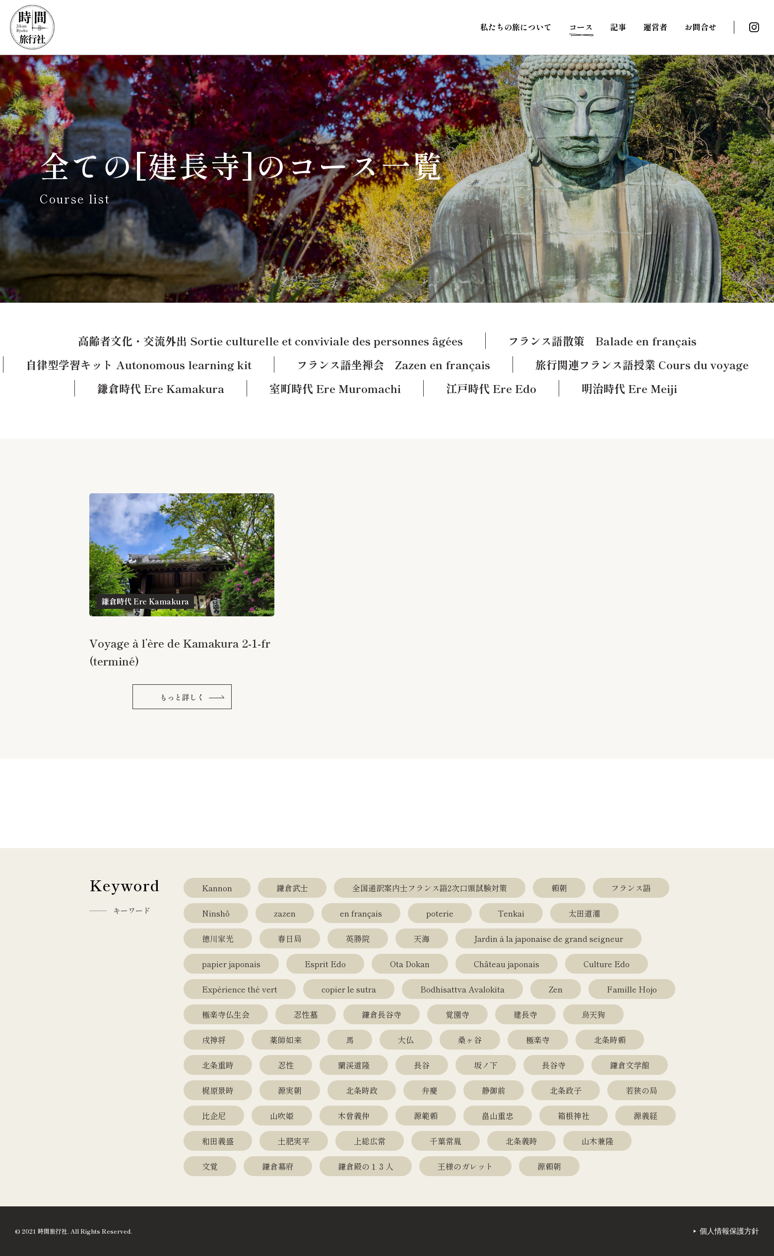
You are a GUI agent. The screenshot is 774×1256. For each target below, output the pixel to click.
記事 (618, 27)
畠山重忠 (498, 1116)
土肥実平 (294, 1141)
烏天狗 (593, 1014)
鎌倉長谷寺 (381, 1014)
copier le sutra (349, 989)
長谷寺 (554, 1065)
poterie (439, 913)
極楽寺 (538, 1040)
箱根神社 (573, 1116)
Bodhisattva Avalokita (462, 989)
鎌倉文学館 (629, 1065)
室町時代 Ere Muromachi (335, 388)
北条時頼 (610, 1040)
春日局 (290, 938)
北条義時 (521, 1141)
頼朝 (559, 888)
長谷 (422, 1065)
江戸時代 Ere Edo (491, 388)
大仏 (406, 1040)
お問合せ (700, 27)
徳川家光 (218, 938)
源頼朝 (549, 1166)
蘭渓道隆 (354, 1065)
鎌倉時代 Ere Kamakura (160, 388)
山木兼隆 (597, 1141)
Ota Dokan (410, 964)
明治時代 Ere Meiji (629, 388)
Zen (556, 989)
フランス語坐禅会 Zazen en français (393, 364)
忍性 (286, 1065)
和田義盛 (218, 1141)
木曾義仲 (354, 1116)
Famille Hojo (632, 989)
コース (581, 27)
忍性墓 (306, 1014)
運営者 (655, 27)
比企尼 (214, 1116)
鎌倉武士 (292, 888)
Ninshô (216, 913)
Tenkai (511, 913)
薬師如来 (286, 1040)
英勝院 (358, 938)
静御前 (494, 1090)
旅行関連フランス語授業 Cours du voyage (642, 364)
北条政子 (565, 1090)
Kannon (217, 888)
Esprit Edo (325, 964)
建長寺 (525, 1014)
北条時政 (362, 1090)
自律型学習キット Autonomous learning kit (139, 364)
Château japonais (506, 964)
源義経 (645, 1116)
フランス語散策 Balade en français (602, 340)
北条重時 (218, 1065)
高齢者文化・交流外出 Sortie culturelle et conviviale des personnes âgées (270, 340)
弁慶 (430, 1090)
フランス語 (631, 888)
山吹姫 (282, 1116)
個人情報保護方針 (729, 1231)
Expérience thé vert (239, 989)
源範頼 (426, 1116)
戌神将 (214, 1040)
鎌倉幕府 (278, 1166)
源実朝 (290, 1090)
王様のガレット (465, 1166)
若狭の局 (641, 1090)
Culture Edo (606, 964)
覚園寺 (457, 1014)
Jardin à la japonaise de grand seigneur (548, 938)
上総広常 (370, 1141)
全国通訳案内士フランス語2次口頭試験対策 (429, 888)
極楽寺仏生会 (226, 1014)
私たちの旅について (516, 27)
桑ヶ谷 (470, 1040)
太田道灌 (584, 913)
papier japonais (231, 964)
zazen (285, 913)
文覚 (210, 1166)
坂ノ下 (486, 1065)
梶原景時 (218, 1090)
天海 (422, 938)
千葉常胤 (445, 1141)
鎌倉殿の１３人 (365, 1166)
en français (361, 913)
